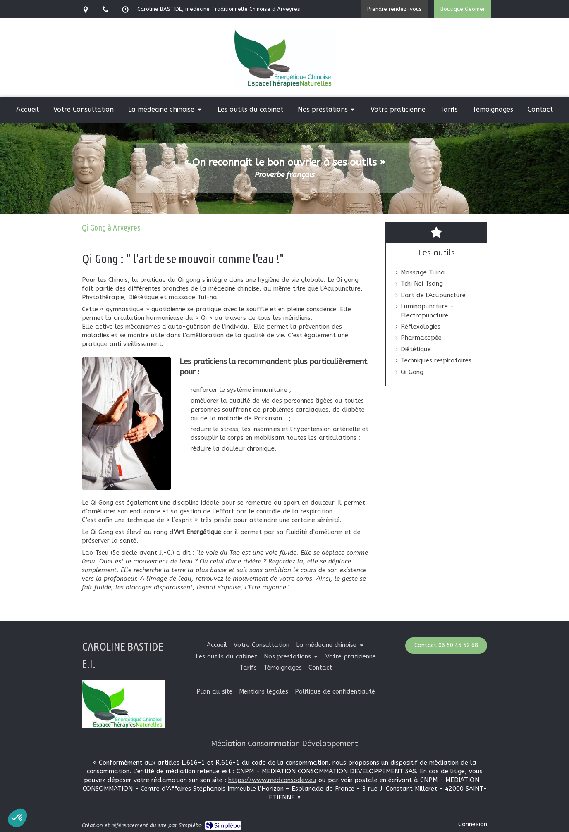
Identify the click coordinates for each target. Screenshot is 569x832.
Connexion (472, 824)
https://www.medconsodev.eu (272, 780)
